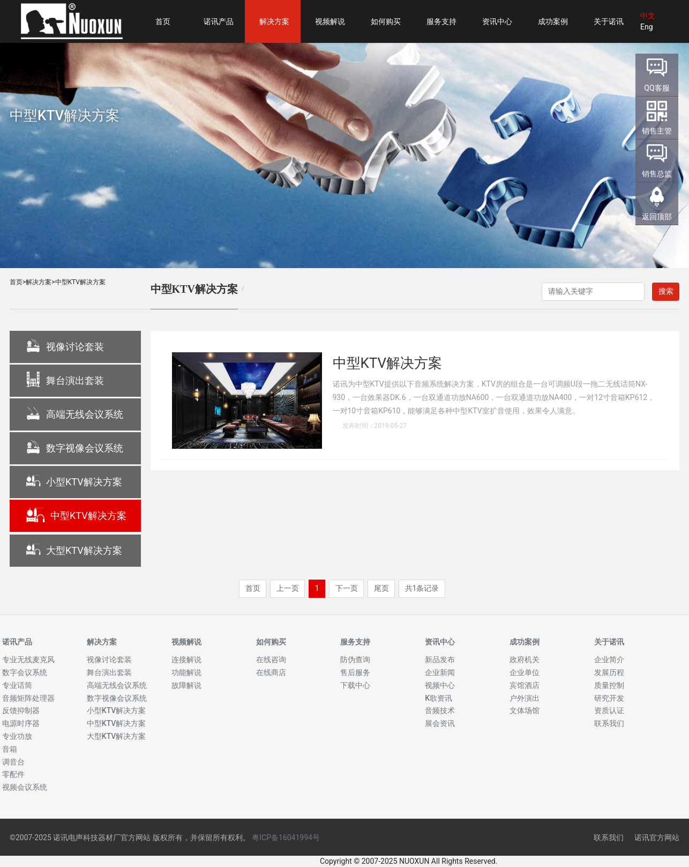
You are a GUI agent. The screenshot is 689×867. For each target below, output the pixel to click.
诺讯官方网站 (656, 837)
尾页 (381, 588)
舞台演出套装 (65, 381)
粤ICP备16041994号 (286, 837)
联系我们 (609, 837)
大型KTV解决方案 (74, 551)
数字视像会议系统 (74, 449)
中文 (647, 15)
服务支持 (355, 642)
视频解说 (186, 642)
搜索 (665, 291)
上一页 (287, 588)
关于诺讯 (609, 642)
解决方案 (38, 282)
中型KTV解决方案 (80, 282)
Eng (646, 27)
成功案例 (525, 642)
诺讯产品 (17, 642)
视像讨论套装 (65, 347)
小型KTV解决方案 (74, 482)
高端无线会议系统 (74, 415)
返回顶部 (657, 216)
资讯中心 (440, 642)
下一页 (346, 588)
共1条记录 (422, 588)
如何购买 (271, 642)
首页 (16, 282)
